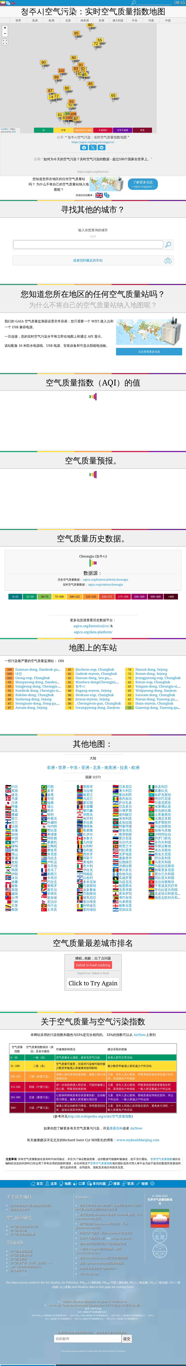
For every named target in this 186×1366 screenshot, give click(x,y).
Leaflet (4, 129)
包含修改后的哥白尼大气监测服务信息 (102, 1243)
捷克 (11, 794)
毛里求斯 (122, 889)
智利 (47, 814)
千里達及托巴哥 (163, 885)
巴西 (47, 786)
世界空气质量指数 (161, 1159)
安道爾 (85, 806)
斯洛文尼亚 (159, 854)
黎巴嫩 (85, 810)
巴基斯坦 (86, 885)
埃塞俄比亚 (159, 806)
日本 (11, 802)
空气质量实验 (18, 1230)
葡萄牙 (49, 885)
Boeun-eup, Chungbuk (147, 682)
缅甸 (11, 846)
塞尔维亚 (86, 901)
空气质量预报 (18, 1259)
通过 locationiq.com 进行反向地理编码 (103, 1257)
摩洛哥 (49, 850)
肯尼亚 (49, 854)
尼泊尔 (49, 901)
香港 (11, 858)
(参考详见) (93, 1080)
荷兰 (11, 818)
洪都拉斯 (122, 866)
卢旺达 (49, 862)
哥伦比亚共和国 (163, 889)
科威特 (49, 822)
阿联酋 (49, 838)
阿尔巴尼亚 (159, 798)
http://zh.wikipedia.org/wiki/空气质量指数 (100, 1116)
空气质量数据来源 (21, 1251)
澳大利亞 (122, 790)
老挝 (11, 862)
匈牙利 (85, 818)
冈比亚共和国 (161, 877)
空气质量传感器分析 (22, 1234)
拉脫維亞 (122, 862)
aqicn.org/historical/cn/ (91, 626)
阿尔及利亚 (159, 858)
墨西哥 (85, 786)
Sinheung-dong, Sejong (28, 699)
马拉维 (85, 790)
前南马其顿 (159, 830)
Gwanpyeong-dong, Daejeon (92, 707)
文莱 (11, 905)
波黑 (47, 794)
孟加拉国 (122, 822)
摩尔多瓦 (122, 870)
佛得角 (85, 826)
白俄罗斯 (122, 810)
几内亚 (85, 842)
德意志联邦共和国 (163, 899)
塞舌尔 (49, 889)
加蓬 (11, 830)
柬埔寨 (49, 834)
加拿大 (85, 838)
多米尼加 (86, 881)
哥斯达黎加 (159, 846)
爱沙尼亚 (122, 838)
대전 (13, 673)
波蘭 (11, 881)
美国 (11, 889)
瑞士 (47, 806)
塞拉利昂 (122, 794)
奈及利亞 (158, 786)
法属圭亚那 (159, 818)
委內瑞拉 (86, 909)
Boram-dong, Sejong (146, 673)
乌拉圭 (49, 858)
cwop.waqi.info (121, 1238)
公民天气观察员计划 (91, 1238)
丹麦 (11, 798)
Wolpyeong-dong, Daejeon (151, 690)
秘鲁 (11, 885)
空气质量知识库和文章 (24, 1226)
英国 (11, 790)
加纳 (11, 834)
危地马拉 (122, 874)
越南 (11, 893)
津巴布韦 (122, 897)
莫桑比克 (158, 790)
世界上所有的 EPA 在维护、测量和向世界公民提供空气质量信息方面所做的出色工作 (108, 1207)
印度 (11, 866)
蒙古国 (85, 802)
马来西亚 (122, 901)
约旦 (11, 786)
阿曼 (11, 806)
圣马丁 (49, 870)
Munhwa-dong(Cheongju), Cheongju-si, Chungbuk (90, 684)
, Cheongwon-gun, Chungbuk (93, 703)
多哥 (47, 790)
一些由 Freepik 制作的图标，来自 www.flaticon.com (98, 1250)
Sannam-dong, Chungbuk (150, 695)
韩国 (11, 870)
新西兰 (49, 874)
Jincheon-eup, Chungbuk (89, 669)
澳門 (11, 842)
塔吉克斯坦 (159, 850)
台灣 (11, 897)
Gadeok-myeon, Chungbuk (91, 673)
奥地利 (85, 862)
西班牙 (85, 854)
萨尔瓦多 (122, 802)
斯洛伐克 (122, 830)
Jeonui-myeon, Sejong (87, 699)
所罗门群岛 (159, 838)
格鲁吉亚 (122, 905)
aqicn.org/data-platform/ (93, 632)
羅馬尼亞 (86, 897)
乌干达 (49, 905)
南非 (47, 810)
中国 (11, 838)
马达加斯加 (159, 826)
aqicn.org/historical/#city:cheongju (105, 579)
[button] (5, 28)
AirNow (139, 1034)
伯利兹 (85, 850)
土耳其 (49, 909)
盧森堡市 (122, 858)
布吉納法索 (159, 810)
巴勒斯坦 (86, 893)
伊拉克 (85, 870)
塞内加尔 (122, 798)
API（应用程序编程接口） (26, 1266)
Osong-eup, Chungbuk (27, 678)
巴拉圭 (49, 881)
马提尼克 (122, 881)
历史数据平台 (18, 1270)
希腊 (11, 850)
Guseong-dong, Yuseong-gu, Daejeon (152, 709)
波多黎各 (86, 889)
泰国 (11, 909)
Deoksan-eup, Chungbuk (89, 695)
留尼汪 (85, 794)
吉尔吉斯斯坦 (161, 881)
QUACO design (88, 1273)
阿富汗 (85, 858)
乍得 (47, 798)
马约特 (49, 826)
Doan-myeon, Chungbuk (149, 703)
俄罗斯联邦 (159, 822)
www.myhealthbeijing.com (138, 1140)
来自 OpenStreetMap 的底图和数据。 (102, 1263)
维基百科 (116, 1128)
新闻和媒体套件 (19, 1209)
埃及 (11, 810)
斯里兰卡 (122, 846)
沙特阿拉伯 (159, 834)
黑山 (11, 854)
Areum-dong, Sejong (26, 707)
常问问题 (14, 1242)
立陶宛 (49, 846)
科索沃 (49, 818)
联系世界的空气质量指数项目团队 (30, 1205)
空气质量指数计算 (21, 1255)
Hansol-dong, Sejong (146, 669)
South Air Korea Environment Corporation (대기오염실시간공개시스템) (94, 1305)
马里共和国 (159, 862)
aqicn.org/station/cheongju (105, 584)
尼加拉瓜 (122, 909)
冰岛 (11, 877)
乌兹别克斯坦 (161, 866)
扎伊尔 (85, 834)
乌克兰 (85, 798)
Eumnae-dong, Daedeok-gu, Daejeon (32, 671)
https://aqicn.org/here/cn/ (93, 171)
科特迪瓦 (86, 905)
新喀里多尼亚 (161, 870)
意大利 (85, 866)
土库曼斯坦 (159, 814)
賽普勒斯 (122, 834)
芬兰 (11, 822)
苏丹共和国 (159, 842)
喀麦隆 (85, 830)
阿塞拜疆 (122, 826)
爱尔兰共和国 (161, 874)
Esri (14, 131)
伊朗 (11, 874)
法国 (11, 826)
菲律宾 (49, 893)
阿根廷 (85, 874)
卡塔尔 (49, 877)
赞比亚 (49, 830)
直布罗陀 (122, 893)
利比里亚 (122, 850)
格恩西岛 (122, 885)
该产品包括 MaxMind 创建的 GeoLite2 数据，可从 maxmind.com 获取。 (109, 1216)
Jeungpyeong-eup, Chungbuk (153, 678)
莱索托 (49, 842)
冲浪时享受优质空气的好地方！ (98, 1268)
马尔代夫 (122, 842)
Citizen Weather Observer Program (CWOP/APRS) (94, 1301)
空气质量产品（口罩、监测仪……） (31, 1262)
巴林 (11, 901)
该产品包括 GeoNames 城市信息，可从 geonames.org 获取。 (102, 1225)
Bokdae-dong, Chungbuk (29, 695)
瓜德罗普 (122, 877)
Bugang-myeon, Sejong (88, 690)
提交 (126, 1338)
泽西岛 (85, 814)
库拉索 (85, 822)
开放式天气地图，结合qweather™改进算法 (105, 1233)
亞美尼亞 (122, 786)
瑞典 (47, 802)
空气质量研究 (19, 1218)
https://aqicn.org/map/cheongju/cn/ (93, 142)
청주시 (75, 686)
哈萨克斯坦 (159, 794)
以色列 (85, 877)
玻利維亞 (122, 814)
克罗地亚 (122, 854)
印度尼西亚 (159, 802)
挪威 (11, 814)
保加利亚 (122, 818)
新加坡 (49, 897)
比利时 (85, 846)
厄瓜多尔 (122, 806)
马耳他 (49, 866)
